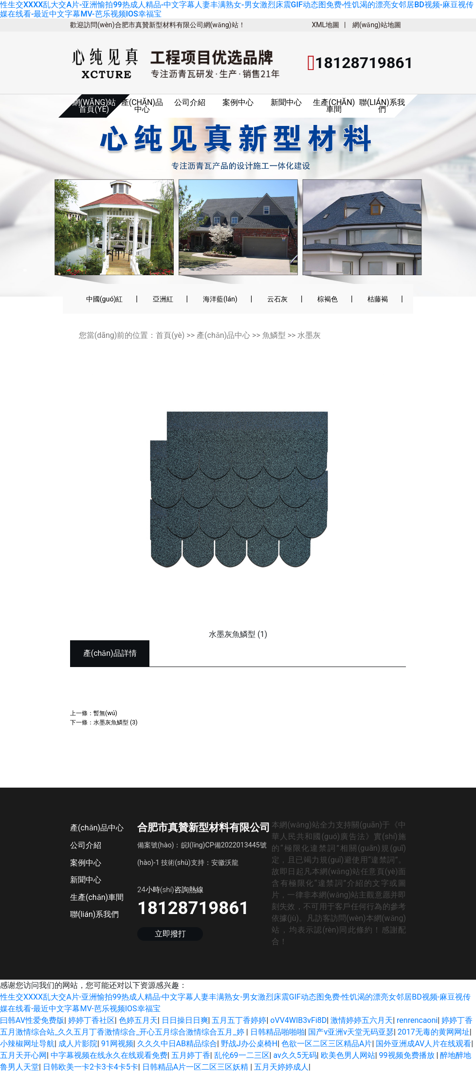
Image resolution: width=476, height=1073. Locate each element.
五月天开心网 (23, 1055)
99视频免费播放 (408, 1055)
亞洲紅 (163, 299)
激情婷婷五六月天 (361, 1020)
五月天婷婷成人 (281, 1067)
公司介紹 (189, 102)
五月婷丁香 (190, 1055)
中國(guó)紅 (104, 299)
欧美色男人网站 (348, 1055)
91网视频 (117, 1043)
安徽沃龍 (224, 862)
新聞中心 (286, 102)
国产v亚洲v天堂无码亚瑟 (351, 1032)
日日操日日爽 (185, 1020)
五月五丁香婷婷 (239, 1020)
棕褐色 (327, 299)
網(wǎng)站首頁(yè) (94, 106)
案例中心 (238, 102)
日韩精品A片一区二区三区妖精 (196, 1067)
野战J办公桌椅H (249, 1043)
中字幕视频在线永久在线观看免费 (109, 1055)
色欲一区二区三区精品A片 (326, 1043)
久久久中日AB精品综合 (177, 1043)
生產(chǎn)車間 (334, 106)
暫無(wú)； (105, 713)
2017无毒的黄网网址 (434, 1032)
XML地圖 (325, 25)
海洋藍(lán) (220, 299)
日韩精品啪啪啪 (277, 1032)
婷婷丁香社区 (91, 1020)
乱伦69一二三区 (242, 1055)
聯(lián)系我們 (382, 106)
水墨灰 (309, 335)
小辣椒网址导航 (27, 1043)
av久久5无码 (294, 1055)
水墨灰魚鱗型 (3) (115, 722)
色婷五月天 (138, 1020)
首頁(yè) (170, 335)
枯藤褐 (377, 299)
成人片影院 (77, 1043)
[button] (35, 202)
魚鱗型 (274, 335)
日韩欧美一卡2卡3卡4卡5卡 (90, 1067)
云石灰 (277, 299)
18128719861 (193, 907)
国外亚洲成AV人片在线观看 (423, 1043)
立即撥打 (170, 933)
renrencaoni (417, 1020)
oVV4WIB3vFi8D (298, 1020)
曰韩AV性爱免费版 (32, 1020)
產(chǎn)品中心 (142, 106)
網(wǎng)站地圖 (376, 25)
